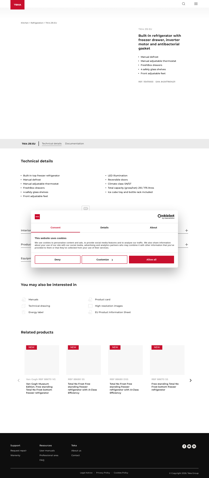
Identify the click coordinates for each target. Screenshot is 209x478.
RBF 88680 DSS (119, 379)
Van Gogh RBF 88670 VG (41, 379)
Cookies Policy (121, 472)
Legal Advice (86, 472)
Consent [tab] (56, 227)
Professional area (49, 455)
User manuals (47, 450)
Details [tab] (104, 227)
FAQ (42, 460)
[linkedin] (194, 446)
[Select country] (189, 3)
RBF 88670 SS (160, 379)
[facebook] (184, 446)
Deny (58, 259)
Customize (104, 259)
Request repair (18, 450)
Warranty (15, 455)
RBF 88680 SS (76, 379)
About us (76, 450)
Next (190, 380)
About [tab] (153, 227)
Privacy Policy (103, 472)
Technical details (52, 143)
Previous (18, 380)
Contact (75, 455)
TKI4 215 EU (28, 143)
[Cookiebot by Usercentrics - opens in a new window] (160, 216)
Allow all (151, 259)
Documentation (74, 143)
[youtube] (189, 446)
